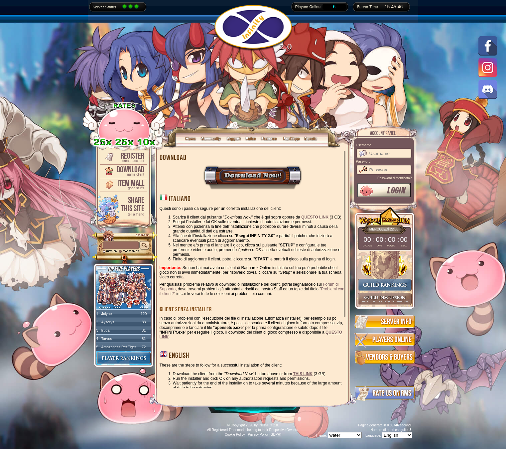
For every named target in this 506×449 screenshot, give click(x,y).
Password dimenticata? (394, 178)
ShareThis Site (123, 205)
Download (123, 170)
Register (123, 157)
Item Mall (123, 184)
